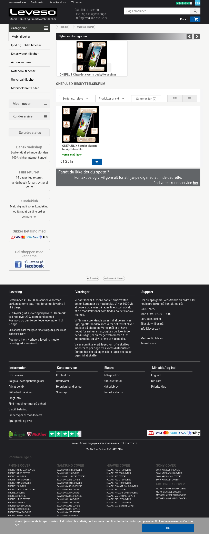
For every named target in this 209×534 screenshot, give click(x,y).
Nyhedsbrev (111, 386)
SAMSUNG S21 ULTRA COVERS (71, 476)
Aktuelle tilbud (113, 381)
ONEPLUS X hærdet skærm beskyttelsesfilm (88, 74)
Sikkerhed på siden (20, 392)
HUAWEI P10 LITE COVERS (119, 499)
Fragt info (15, 398)
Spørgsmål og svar (20, 420)
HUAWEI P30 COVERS (116, 476)
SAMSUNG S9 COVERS (67, 515)
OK (168, 528)
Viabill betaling (18, 409)
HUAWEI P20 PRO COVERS (119, 483)
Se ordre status (30, 133)
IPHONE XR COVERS (17, 496)
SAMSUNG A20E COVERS (68, 512)
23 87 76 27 (148, 309)
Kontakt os (63, 375)
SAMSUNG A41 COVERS (68, 493)
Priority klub (158, 386)
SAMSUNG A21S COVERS (68, 480)
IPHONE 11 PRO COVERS (19, 499)
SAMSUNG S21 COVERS (68, 473)
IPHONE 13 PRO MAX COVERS (21, 470)
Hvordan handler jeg (69, 386)
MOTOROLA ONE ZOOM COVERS (171, 489)
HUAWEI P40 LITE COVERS (119, 502)
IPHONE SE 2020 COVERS (19, 506)
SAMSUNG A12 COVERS (68, 502)
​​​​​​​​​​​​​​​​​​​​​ (29, 263)
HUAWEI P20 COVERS (116, 489)
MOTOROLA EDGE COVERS (168, 492)
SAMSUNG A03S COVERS (68, 506)
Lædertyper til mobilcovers (25, 415)
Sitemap (61, 392)
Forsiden (62, 27)
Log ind (155, 375)
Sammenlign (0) (146, 98)
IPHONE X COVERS (16, 493)
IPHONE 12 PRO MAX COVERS (21, 489)
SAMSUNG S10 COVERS (68, 499)
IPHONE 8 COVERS (16, 502)
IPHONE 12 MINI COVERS (19, 483)
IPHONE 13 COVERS (17, 476)
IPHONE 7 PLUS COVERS (19, 515)
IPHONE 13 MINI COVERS (19, 480)
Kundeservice (17, 2)
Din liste (156, 381)
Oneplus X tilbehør (84, 27)
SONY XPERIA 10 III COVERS (169, 473)
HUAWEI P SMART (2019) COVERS (122, 486)
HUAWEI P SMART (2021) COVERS (122, 493)
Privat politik (16, 386)
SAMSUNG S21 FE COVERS (69, 470)
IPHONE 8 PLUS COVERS (19, 509)
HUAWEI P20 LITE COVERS (119, 480)
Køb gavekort (112, 375)
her (17, 525)
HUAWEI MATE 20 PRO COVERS (121, 496)
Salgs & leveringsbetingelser (26, 381)
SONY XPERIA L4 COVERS (168, 480)
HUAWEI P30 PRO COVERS (119, 473)
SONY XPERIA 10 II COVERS (168, 476)
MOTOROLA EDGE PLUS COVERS (171, 495)
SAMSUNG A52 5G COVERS (69, 486)
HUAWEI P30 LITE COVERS (119, 470)
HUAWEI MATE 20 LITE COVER (120, 506)
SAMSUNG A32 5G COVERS (69, 496)
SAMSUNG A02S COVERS (68, 509)
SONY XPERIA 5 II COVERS (168, 470)
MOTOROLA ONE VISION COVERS (171, 498)
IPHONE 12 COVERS (17, 486)
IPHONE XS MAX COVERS (19, 512)
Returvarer (62, 381)
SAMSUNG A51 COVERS (68, 489)
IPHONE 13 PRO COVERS (19, 473)
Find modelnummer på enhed (27, 403)
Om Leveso (16, 375)
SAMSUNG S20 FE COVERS (69, 483)
